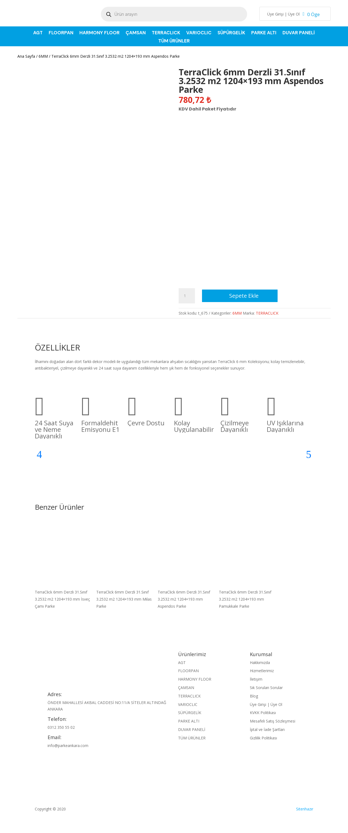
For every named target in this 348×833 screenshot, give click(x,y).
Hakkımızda (260, 662)
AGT (38, 33)
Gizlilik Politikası (263, 737)
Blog (254, 696)
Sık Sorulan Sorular (266, 687)
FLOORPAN (61, 33)
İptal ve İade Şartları (267, 729)
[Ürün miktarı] (187, 295)
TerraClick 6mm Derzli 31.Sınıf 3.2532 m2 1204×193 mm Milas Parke (124, 599)
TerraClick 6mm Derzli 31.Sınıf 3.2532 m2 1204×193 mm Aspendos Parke (184, 599)
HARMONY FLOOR (99, 33)
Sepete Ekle (244, 295)
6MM (43, 56)
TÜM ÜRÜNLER (174, 41)
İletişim (256, 679)
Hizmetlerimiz (262, 670)
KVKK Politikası (263, 712)
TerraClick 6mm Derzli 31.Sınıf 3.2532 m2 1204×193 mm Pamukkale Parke (245, 599)
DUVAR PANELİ (298, 33)
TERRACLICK (166, 33)
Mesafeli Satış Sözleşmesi (272, 721)
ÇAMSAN (136, 33)
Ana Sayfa (26, 56)
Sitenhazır (304, 809)
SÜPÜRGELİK (231, 33)
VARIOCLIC (199, 33)
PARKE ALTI (263, 33)
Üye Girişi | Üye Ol (283, 14)
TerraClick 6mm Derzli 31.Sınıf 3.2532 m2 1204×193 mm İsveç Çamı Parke (62, 599)
